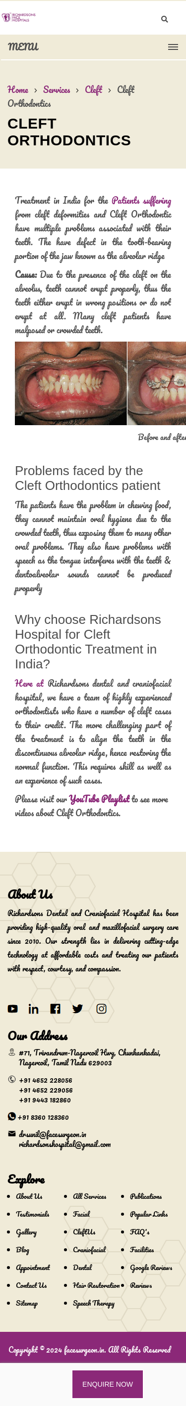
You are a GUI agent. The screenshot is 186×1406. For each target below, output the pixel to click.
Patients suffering (141, 200)
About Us (29, 1196)
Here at (29, 683)
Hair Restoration (96, 1285)
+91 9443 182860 (45, 1099)
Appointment (33, 1267)
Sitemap (27, 1303)
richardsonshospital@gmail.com (65, 1144)
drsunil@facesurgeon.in (52, 1134)
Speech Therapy (94, 1303)
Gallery (26, 1231)
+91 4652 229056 (46, 1090)
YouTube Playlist (99, 799)
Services (56, 89)
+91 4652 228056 (45, 1080)
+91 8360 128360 (43, 1117)
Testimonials (32, 1214)
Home (17, 89)
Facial (81, 1214)
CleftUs (84, 1231)
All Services (89, 1196)
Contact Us (31, 1285)
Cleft (93, 89)
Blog (22, 1249)
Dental (82, 1267)
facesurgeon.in (84, 1350)
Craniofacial (89, 1249)
